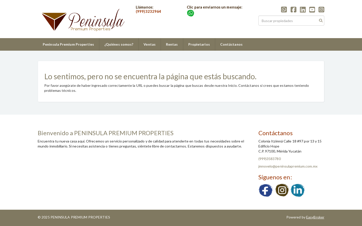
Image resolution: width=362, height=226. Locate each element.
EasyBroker (315, 217)
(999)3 (142, 11)
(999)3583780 (269, 159)
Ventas (150, 44)
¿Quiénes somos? (118, 44)
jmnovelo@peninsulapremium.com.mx (288, 166)
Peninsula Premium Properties (68, 44)
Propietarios (199, 44)
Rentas (172, 44)
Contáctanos (231, 44)
